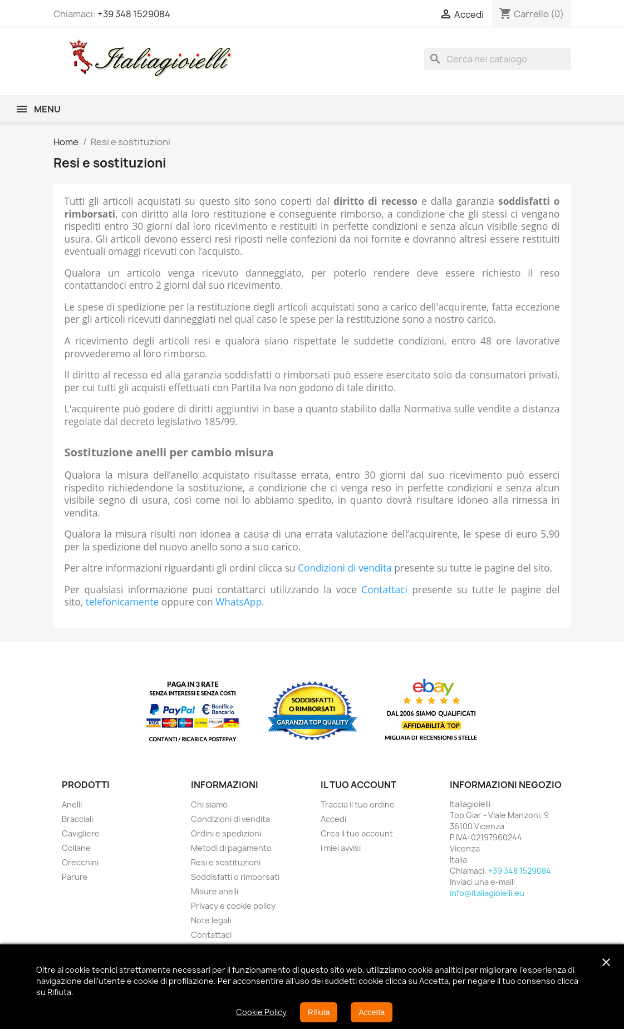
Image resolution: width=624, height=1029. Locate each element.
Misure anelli (214, 891)
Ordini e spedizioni (226, 833)
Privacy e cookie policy (233, 905)
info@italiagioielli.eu (487, 893)
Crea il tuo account (357, 833)
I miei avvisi (341, 848)
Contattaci (384, 589)
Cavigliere (81, 833)
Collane (76, 848)
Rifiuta (319, 1012)
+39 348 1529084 (133, 14)
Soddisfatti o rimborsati (235, 877)
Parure (75, 877)
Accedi (333, 819)
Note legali (211, 920)
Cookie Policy (261, 1012)
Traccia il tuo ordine (358, 804)
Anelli (72, 804)
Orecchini (80, 862)
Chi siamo (209, 804)
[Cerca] (497, 59)
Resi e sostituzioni (226, 862)
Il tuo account (358, 785)
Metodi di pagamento (231, 848)
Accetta (371, 1012)
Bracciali (77, 819)
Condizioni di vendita (345, 567)
